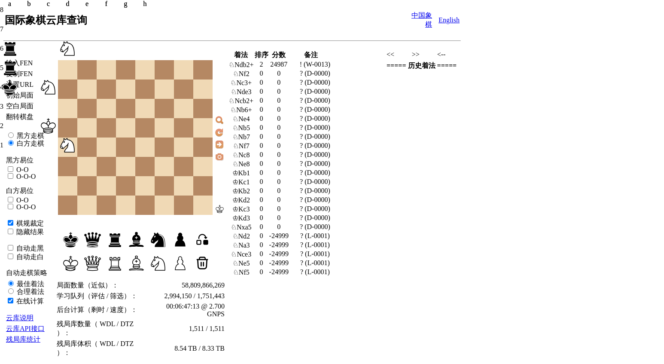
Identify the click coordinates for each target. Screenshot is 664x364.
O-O (21, 169)
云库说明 (20, 317)
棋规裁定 (29, 223)
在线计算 (29, 301)
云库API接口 (25, 328)
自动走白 (29, 256)
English (449, 20)
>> (415, 54)
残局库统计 (23, 339)
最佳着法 (29, 284)
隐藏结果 (29, 232)
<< (390, 54)
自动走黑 (29, 248)
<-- (442, 54)
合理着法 (29, 291)
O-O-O (25, 176)
